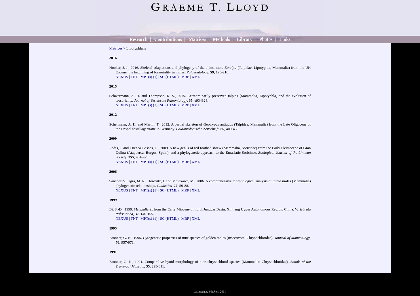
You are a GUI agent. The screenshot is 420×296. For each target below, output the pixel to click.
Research (139, 39)
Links (284, 39)
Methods (221, 39)
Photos (265, 39)
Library (244, 39)
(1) (155, 77)
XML (196, 77)
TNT (134, 77)
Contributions (168, 39)
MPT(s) (146, 77)
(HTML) (172, 77)
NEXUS (122, 77)
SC (162, 77)
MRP (185, 77)
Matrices (197, 39)
